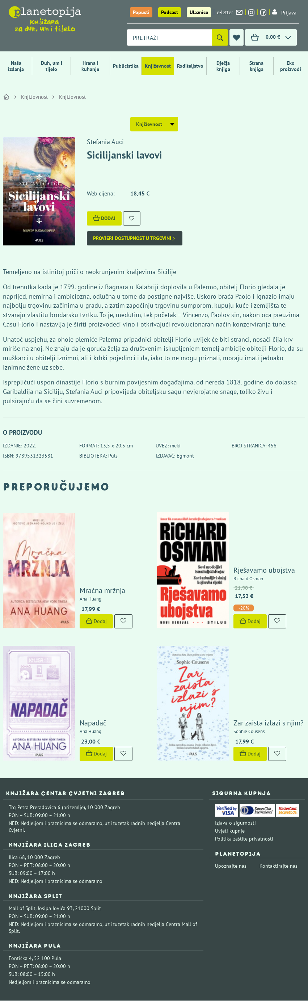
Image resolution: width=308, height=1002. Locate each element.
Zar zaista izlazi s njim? (249, 653)
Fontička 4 (20, 888)
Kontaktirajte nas (279, 796)
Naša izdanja (16, 66)
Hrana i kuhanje (90, 66)
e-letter (229, 12)
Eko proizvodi (290, 66)
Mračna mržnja (82, 555)
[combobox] (169, 37)
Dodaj (104, 218)
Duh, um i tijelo (51, 66)
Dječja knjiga (223, 66)
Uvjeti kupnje (230, 761)
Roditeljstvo (190, 66)
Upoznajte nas (230, 796)
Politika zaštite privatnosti (244, 769)
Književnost (158, 66)
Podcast (169, 12)
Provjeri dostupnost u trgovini (134, 238)
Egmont (185, 455)
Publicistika (126, 66)
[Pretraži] (220, 37)
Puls (113, 455)
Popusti (141, 12)
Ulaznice (199, 12)
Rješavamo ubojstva (244, 535)
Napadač (72, 653)
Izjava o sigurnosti (235, 753)
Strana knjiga (256, 66)
